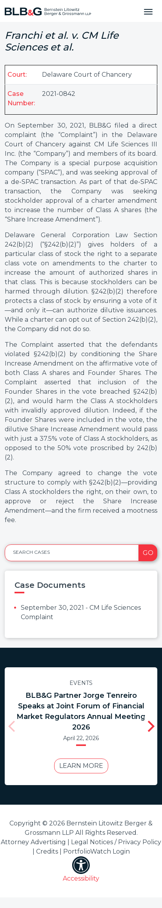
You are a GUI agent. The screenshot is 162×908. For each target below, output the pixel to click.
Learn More (79, 765)
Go (148, 553)
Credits (47, 851)
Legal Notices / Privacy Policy (116, 842)
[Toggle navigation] (148, 11)
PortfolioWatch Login (96, 851)
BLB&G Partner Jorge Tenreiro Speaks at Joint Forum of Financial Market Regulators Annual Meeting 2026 (79, 711)
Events (78, 682)
